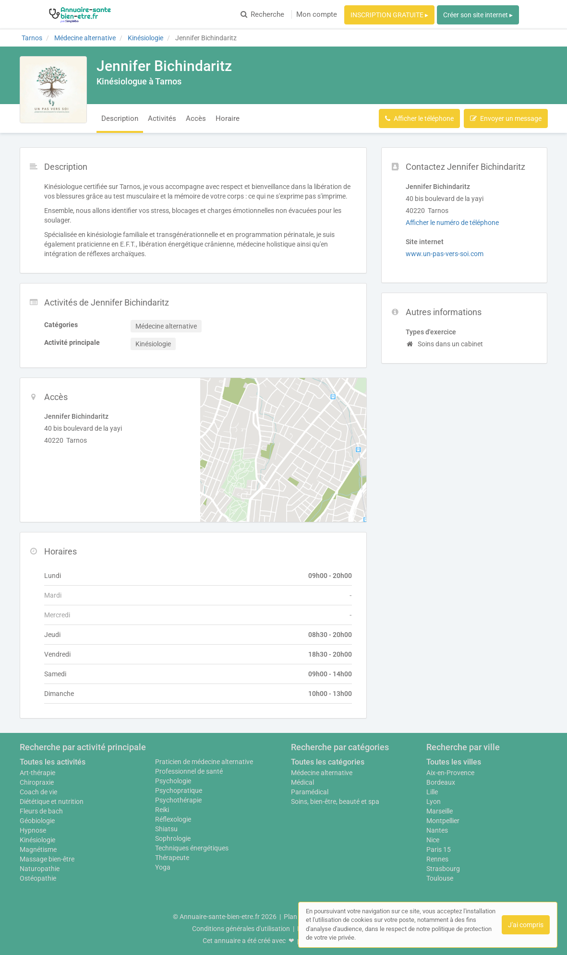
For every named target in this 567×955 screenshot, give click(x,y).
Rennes (437, 859)
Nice (432, 840)
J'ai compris (525, 925)
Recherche (262, 14)
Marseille (439, 811)
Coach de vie (38, 792)
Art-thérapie (37, 773)
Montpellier (442, 821)
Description (119, 118)
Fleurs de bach (41, 811)
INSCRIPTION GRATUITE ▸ (389, 15)
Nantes (437, 830)
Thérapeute (172, 857)
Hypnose (33, 830)
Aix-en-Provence (450, 773)
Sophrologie (173, 838)
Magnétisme (38, 849)
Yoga (162, 867)
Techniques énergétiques (192, 848)
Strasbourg (443, 868)
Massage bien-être (47, 859)
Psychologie (173, 781)
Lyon (433, 801)
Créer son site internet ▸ (478, 15)
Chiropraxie (37, 782)
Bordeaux (440, 782)
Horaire (228, 118)
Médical (302, 782)
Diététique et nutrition (52, 801)
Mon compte (316, 14)
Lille (432, 792)
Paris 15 (438, 849)
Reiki (162, 810)
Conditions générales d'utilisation (241, 928)
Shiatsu (166, 829)
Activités (162, 118)
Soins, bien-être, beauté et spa (335, 801)
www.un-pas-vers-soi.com (444, 254)
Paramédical (309, 792)
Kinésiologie (37, 840)
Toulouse (439, 878)
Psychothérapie (178, 800)
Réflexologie (173, 819)
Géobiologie (37, 821)
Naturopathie (40, 868)
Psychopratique (178, 790)
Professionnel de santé (189, 771)
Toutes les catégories (327, 761)
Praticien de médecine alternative (204, 762)
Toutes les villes (453, 761)
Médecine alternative (321, 773)
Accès (196, 118)
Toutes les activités (52, 761)
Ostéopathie (38, 878)
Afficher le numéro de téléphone (452, 222)
